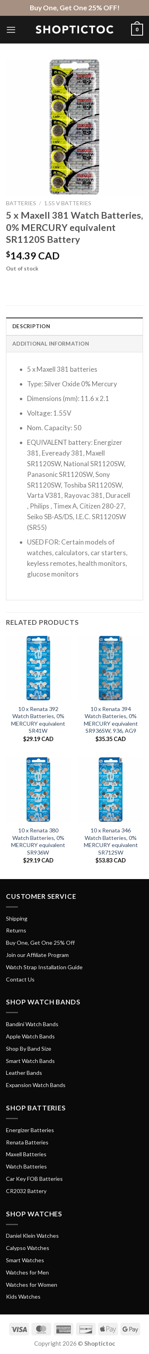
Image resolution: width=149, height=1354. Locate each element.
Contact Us (20, 979)
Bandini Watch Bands (32, 1024)
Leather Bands (24, 1072)
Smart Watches (25, 1260)
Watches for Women (31, 1284)
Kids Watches (23, 1296)
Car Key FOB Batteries (34, 1178)
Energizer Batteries (30, 1130)
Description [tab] (31, 326)
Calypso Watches (27, 1247)
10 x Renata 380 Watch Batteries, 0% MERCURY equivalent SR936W (38, 841)
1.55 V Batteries (67, 203)
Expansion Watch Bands (36, 1085)
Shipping (16, 918)
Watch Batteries (26, 1166)
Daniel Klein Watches (32, 1235)
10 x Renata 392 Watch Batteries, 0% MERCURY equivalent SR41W (38, 719)
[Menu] (11, 30)
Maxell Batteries (26, 1154)
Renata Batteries (27, 1142)
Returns (16, 930)
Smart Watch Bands (30, 1060)
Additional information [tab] (50, 343)
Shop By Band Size (28, 1048)
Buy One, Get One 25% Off (40, 942)
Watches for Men (27, 1272)
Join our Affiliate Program (37, 954)
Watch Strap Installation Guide (44, 967)
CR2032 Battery (26, 1191)
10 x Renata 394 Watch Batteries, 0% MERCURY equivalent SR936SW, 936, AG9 (111, 719)
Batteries (21, 203)
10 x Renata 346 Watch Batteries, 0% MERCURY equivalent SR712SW (111, 841)
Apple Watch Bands (30, 1036)
